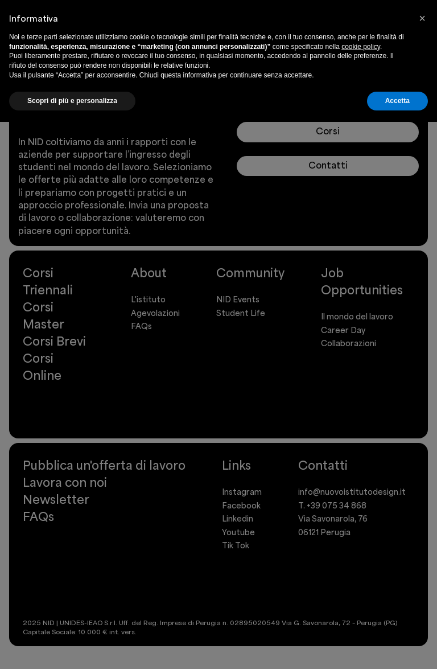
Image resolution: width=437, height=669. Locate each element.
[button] (422, 18)
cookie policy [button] (360, 47)
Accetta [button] (397, 101)
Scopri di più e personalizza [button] (72, 101)
